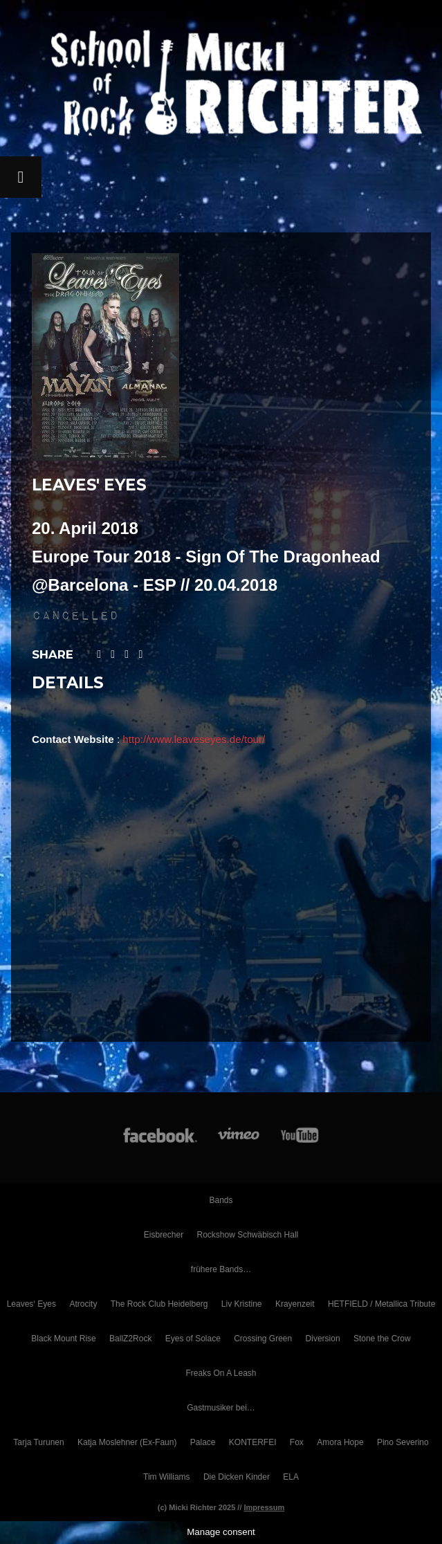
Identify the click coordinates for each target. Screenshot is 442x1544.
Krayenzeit (295, 1304)
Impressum (264, 1507)
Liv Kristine (241, 1304)
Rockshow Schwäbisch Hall (247, 1235)
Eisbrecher (163, 1235)
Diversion (323, 1338)
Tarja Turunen (38, 1442)
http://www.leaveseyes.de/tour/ (193, 739)
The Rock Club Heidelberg (159, 1304)
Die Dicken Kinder (236, 1477)
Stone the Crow (382, 1338)
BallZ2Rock (130, 1338)
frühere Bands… (221, 1269)
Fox (297, 1442)
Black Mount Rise (63, 1338)
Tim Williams (166, 1477)
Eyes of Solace (193, 1338)
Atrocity (83, 1304)
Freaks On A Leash (220, 1373)
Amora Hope (340, 1442)
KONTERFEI (253, 1442)
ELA (291, 1477)
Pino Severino (403, 1442)
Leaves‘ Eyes (31, 1304)
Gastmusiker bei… (221, 1408)
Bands (220, 1200)
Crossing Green (263, 1338)
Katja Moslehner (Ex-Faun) (126, 1442)
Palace (203, 1442)
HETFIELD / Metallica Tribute (381, 1304)
